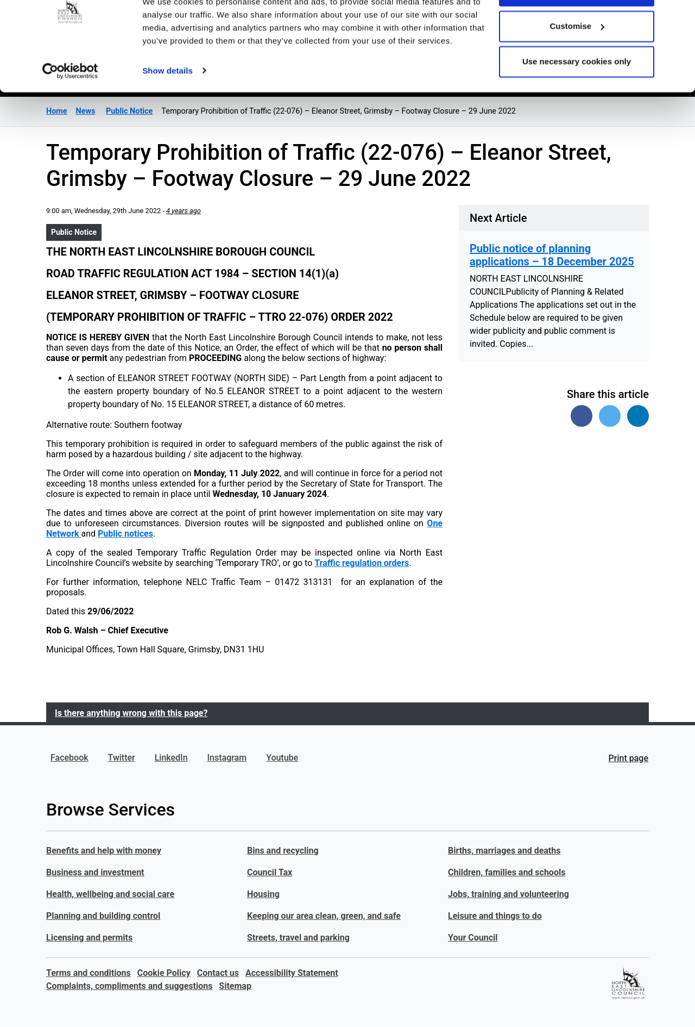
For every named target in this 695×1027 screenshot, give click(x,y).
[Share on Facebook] (581, 416)
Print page (628, 758)
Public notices (125, 533)
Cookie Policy (164, 973)
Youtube (282, 757)
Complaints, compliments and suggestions (129, 986)
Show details (167, 108)
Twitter (121, 757)
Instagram (227, 757)
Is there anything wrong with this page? (131, 713)
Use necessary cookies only (576, 99)
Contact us (218, 973)
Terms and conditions (88, 973)
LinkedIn (171, 757)
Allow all (576, 28)
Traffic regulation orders (361, 563)
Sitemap (235, 986)
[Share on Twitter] (610, 416)
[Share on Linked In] (638, 416)
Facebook (69, 757)
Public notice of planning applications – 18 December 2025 (552, 255)
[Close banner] (678, 17)
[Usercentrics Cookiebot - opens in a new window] (70, 109)
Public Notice (74, 232)
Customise (576, 64)
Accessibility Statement (291, 973)
